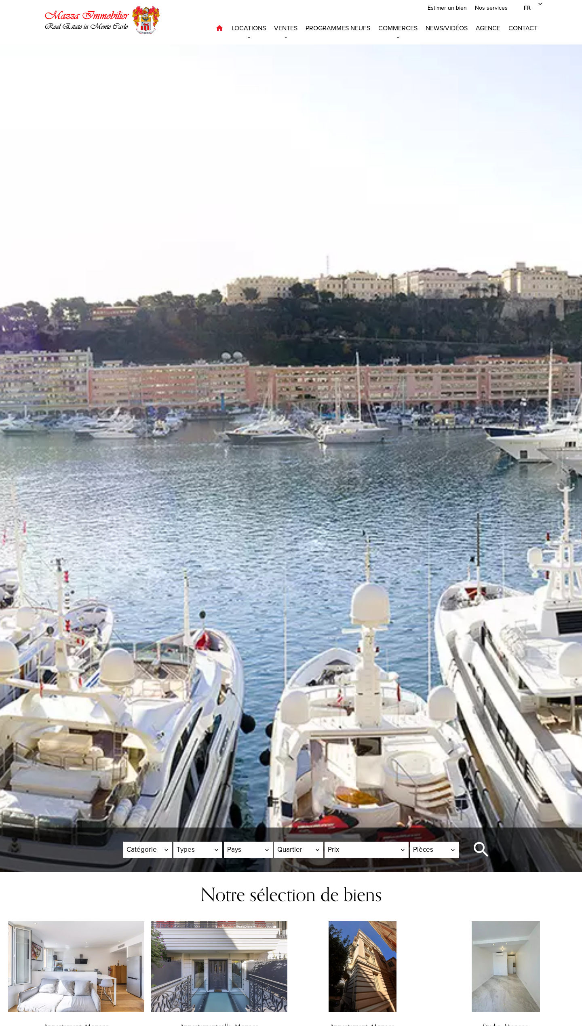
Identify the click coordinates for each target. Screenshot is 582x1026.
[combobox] (147, 850)
